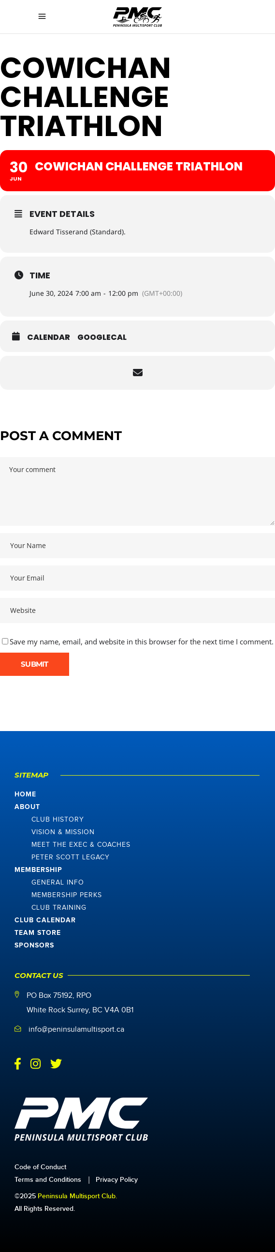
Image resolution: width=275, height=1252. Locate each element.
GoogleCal (102, 337)
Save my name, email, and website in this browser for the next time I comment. (142, 641)
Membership (38, 870)
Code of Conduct (40, 1167)
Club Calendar (45, 920)
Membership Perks (66, 895)
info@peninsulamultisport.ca (76, 1029)
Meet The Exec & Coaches (80, 845)
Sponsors (34, 945)
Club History (57, 820)
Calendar (48, 337)
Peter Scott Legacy (70, 857)
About (27, 807)
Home (25, 794)
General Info (57, 882)
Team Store (37, 933)
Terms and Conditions (47, 1180)
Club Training (59, 908)
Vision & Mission (63, 832)
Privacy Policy (117, 1180)
